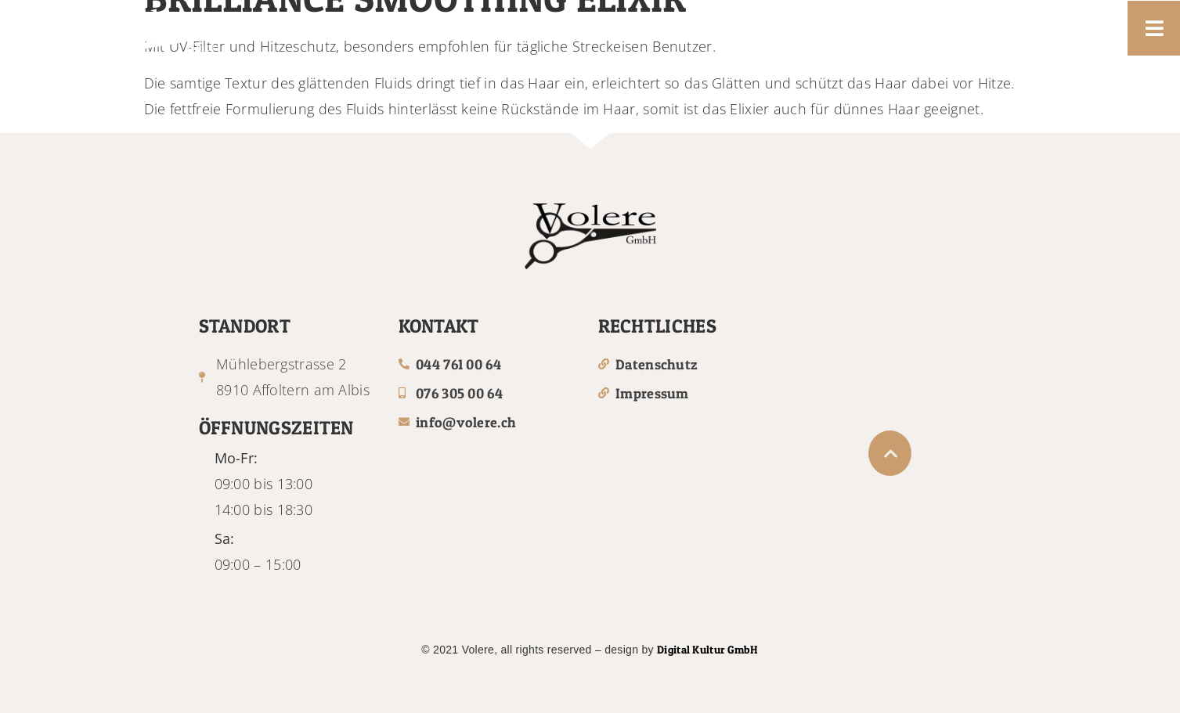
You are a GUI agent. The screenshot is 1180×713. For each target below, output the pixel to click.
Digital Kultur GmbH (708, 649)
